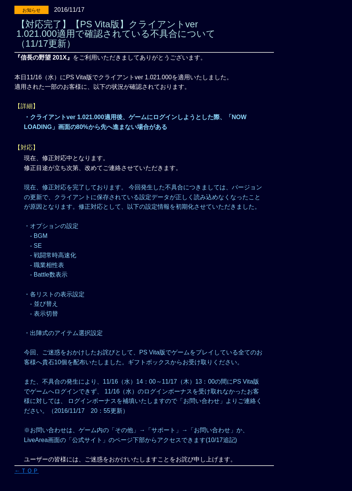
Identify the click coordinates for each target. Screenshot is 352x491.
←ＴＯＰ (26, 470)
